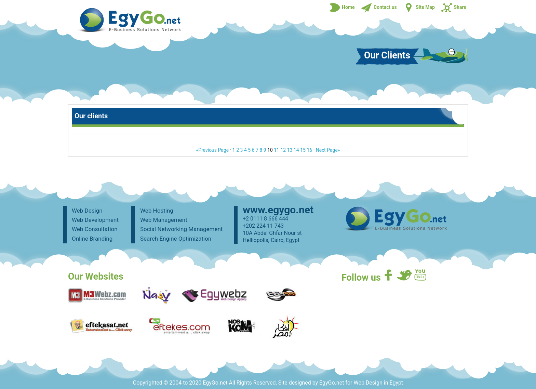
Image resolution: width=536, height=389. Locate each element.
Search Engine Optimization (175, 238)
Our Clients (387, 55)
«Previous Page (212, 150)
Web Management (163, 219)
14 (296, 150)
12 (283, 150)
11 (276, 150)
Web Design (87, 210)
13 (290, 150)
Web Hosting (156, 210)
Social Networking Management (181, 229)
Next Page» (328, 150)
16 (309, 150)
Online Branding (92, 238)
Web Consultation (95, 229)
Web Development (95, 219)
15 (303, 150)
